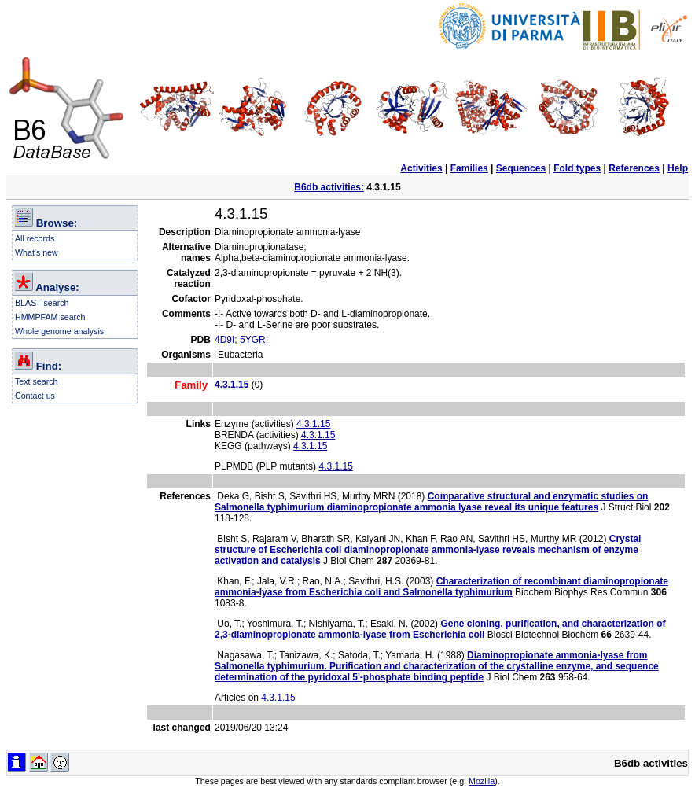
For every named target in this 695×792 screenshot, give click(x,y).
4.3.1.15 (313, 423)
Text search (36, 381)
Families (469, 168)
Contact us (35, 395)
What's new (36, 252)
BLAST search (42, 303)
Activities (421, 168)
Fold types (577, 168)
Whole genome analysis (59, 331)
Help (677, 168)
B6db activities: (329, 187)
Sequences (521, 168)
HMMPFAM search (50, 317)
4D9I (224, 339)
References (634, 168)
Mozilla (482, 781)
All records (34, 238)
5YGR (253, 339)
